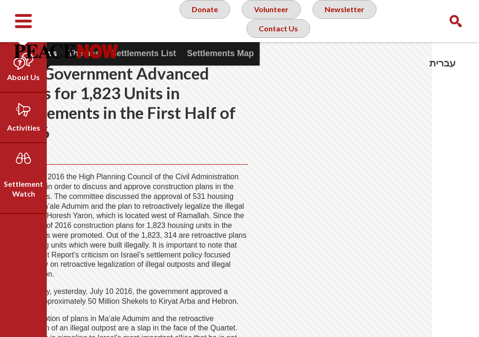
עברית (442, 63)
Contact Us (277, 58)
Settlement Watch (23, 188)
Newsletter (347, 20)
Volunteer (269, 20)
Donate (199, 20)
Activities (23, 127)
